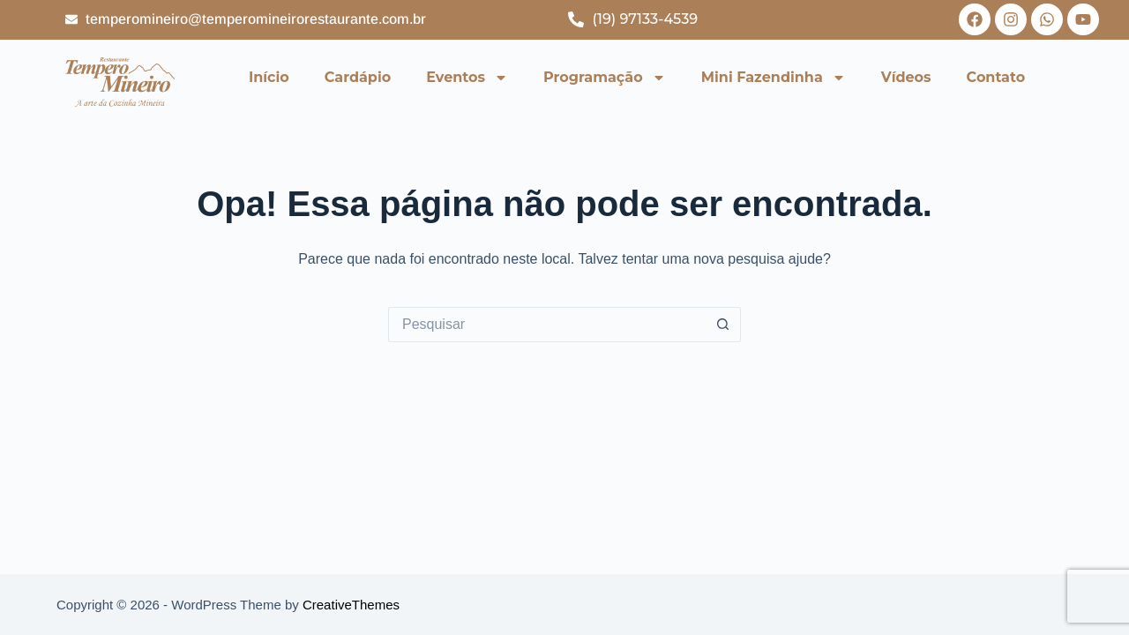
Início (269, 77)
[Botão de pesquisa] (723, 324)
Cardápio (358, 77)
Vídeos (906, 77)
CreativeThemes (351, 604)
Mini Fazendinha (773, 77)
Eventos (467, 77)
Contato (996, 77)
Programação (604, 77)
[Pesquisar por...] (547, 324)
